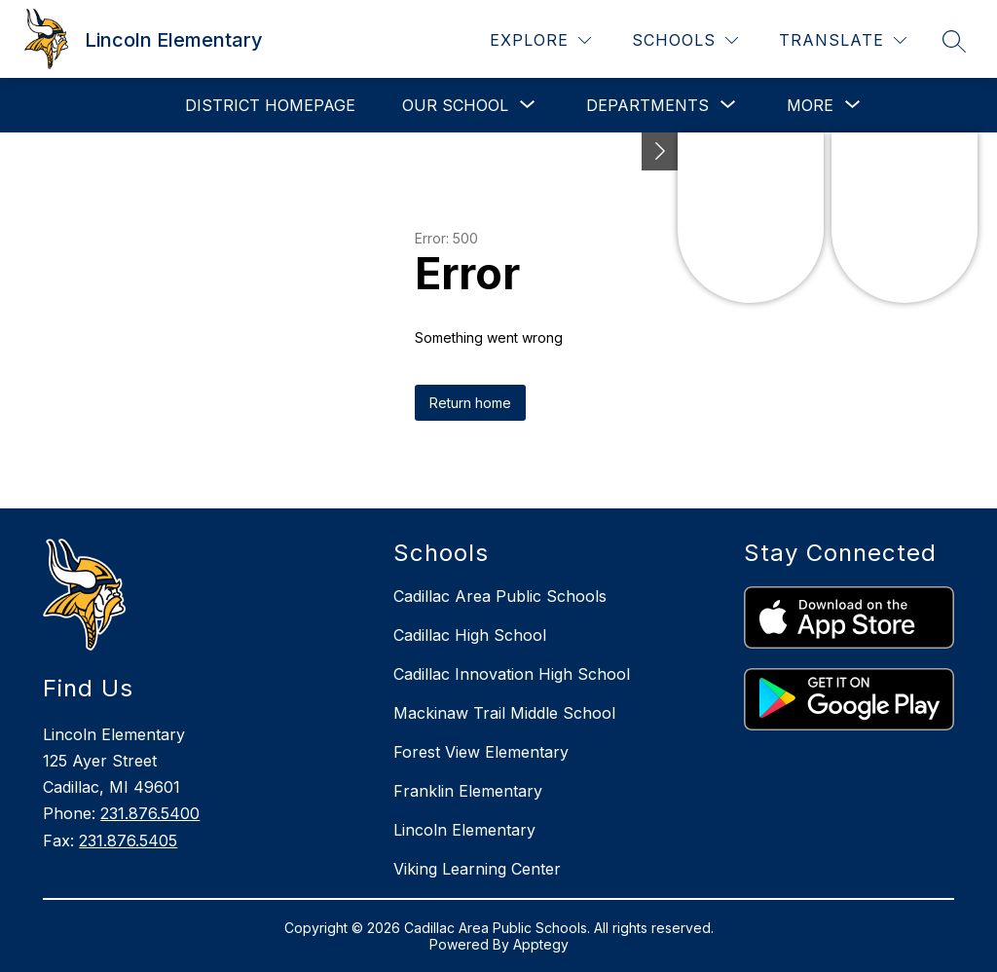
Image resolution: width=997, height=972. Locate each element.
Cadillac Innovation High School (511, 674)
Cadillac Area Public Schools (500, 596)
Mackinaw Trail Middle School (504, 713)
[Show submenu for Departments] (647, 105)
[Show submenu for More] (810, 105)
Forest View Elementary (481, 752)
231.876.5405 (128, 840)
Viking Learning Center (477, 869)
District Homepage (270, 105)
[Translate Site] (842, 40)
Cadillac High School (469, 635)
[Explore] (540, 40)
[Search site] (954, 41)
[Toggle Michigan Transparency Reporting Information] (660, 151)
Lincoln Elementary (464, 830)
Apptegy (541, 944)
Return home (470, 402)
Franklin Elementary (467, 791)
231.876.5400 (150, 813)
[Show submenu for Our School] (455, 105)
